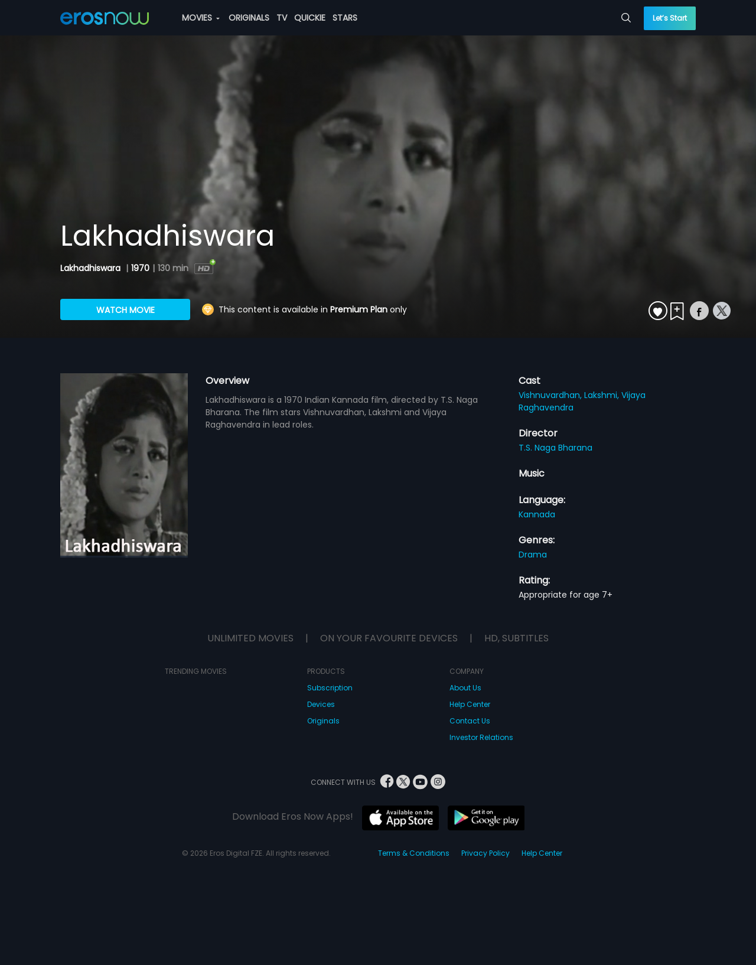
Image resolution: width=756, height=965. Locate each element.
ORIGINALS (249, 18)
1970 (140, 268)
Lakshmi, (602, 395)
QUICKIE (309, 18)
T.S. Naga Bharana (555, 448)
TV (281, 18)
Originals (323, 721)
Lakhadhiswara (91, 268)
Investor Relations (481, 737)
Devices (321, 704)
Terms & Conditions (413, 853)
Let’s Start (670, 18)
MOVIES (201, 18)
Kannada (537, 514)
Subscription (330, 688)
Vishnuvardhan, (551, 395)
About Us (465, 688)
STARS (345, 18)
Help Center (469, 704)
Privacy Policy (485, 853)
